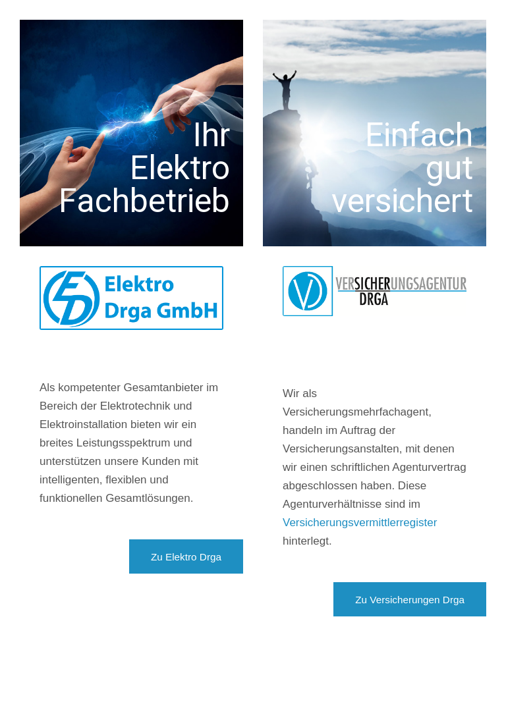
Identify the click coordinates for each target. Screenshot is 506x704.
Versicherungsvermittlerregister (360, 522)
